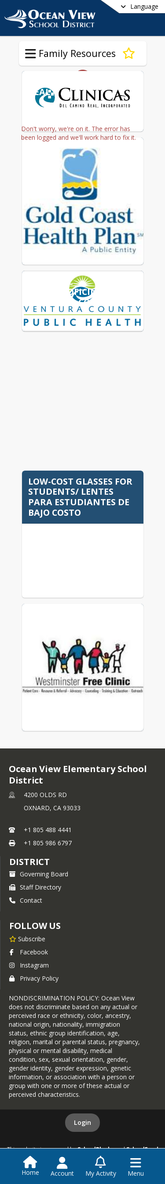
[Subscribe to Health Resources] (128, 53)
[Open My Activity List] (100, 1167)
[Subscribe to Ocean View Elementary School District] (27, 938)
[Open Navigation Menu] (136, 1167)
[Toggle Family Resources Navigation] (30, 54)
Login (82, 1122)
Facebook (28, 952)
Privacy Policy (34, 978)
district (29, 862)
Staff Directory (35, 887)
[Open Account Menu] (62, 1167)
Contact (25, 900)
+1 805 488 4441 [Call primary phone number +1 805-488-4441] (48, 830)
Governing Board (38, 874)
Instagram (29, 965)
